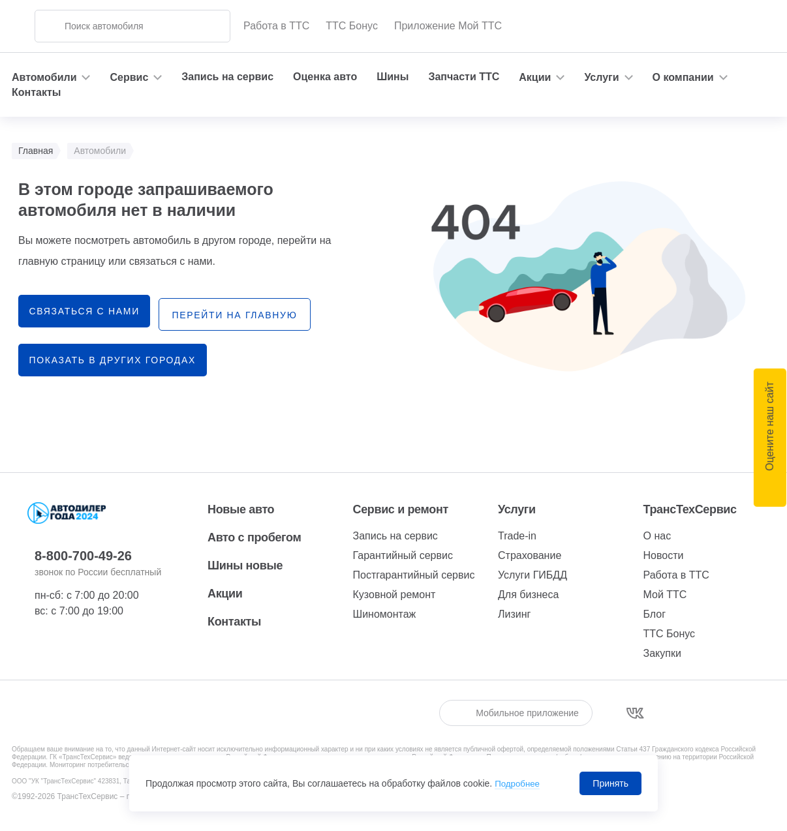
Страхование (529, 555)
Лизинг (514, 614)
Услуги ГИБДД (532, 575)
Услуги (517, 509)
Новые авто (241, 509)
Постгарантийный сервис (414, 575)
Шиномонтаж (384, 614)
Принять (610, 783)
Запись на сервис (227, 76)
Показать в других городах (114, 357)
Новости (663, 555)
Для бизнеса (528, 594)
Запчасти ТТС (463, 76)
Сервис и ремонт (400, 509)
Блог (654, 614)
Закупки (662, 653)
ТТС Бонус (352, 25)
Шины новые (245, 565)
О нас (657, 535)
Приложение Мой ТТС (448, 25)
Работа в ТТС (276, 25)
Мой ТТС (665, 594)
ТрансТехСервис (690, 509)
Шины (393, 76)
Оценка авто (325, 76)
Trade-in (517, 535)
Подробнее (518, 783)
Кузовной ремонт (394, 594)
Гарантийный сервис (403, 555)
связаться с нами (86, 311)
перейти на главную (246, 312)
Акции (225, 593)
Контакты (36, 92)
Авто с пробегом (254, 537)
